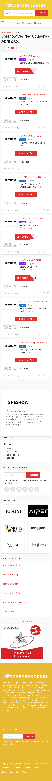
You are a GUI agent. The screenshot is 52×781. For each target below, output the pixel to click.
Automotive (8, 611)
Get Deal (25, 112)
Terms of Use (7, 772)
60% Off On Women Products (33, 301)
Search (42, 13)
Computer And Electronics (15, 602)
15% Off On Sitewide (29, 55)
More (46, 63)
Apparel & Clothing (12, 565)
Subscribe (33, 475)
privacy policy (13, 483)
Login (37, 23)
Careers (37, 768)
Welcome (6, 768)
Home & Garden (10, 583)
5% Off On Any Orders (30, 259)
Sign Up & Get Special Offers (33, 342)
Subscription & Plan (12, 593)
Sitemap (16, 768)
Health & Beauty (10, 574)
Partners (27, 768)
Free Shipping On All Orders (32, 177)
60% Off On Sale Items (30, 135)
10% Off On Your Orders (31, 218)
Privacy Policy (21, 772)
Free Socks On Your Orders (32, 94)
